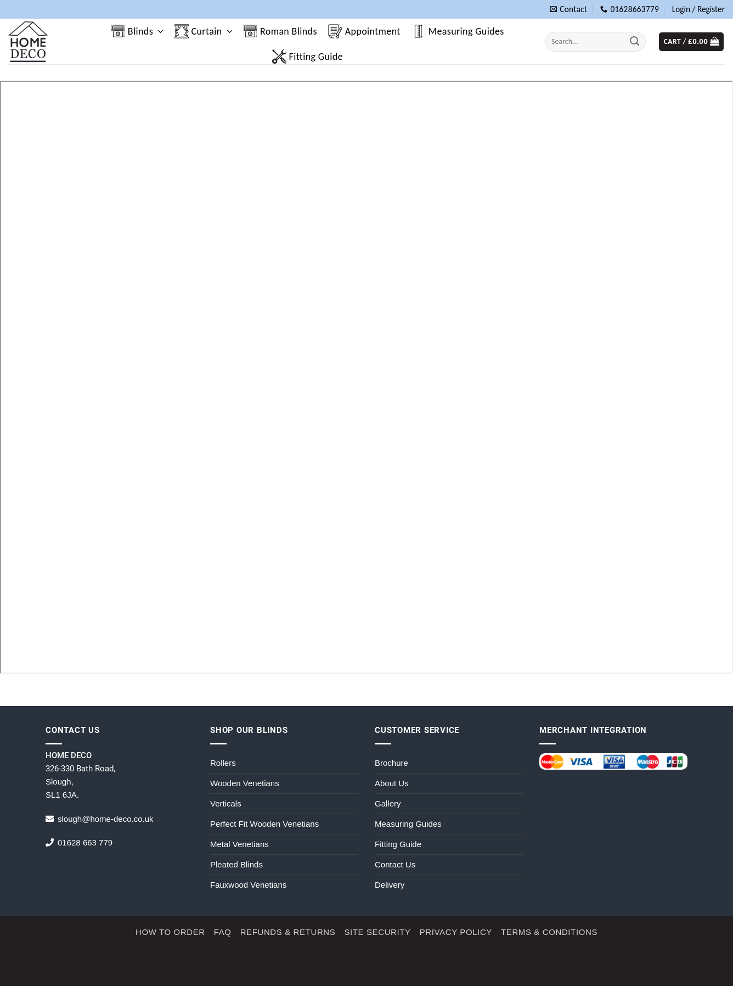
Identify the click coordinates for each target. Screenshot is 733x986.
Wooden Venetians (244, 783)
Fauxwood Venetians (248, 884)
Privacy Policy (456, 932)
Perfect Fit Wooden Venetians (264, 823)
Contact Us (395, 864)
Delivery (389, 884)
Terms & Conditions (549, 932)
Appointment (364, 31)
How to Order (170, 932)
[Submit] (635, 41)
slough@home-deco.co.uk (106, 818)
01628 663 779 (85, 842)
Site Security (377, 932)
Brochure (391, 762)
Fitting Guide (307, 56)
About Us (392, 783)
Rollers (223, 762)
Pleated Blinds (236, 864)
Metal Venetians (239, 844)
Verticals (225, 803)
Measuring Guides (457, 31)
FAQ (223, 932)
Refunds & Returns (288, 932)
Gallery (388, 803)
